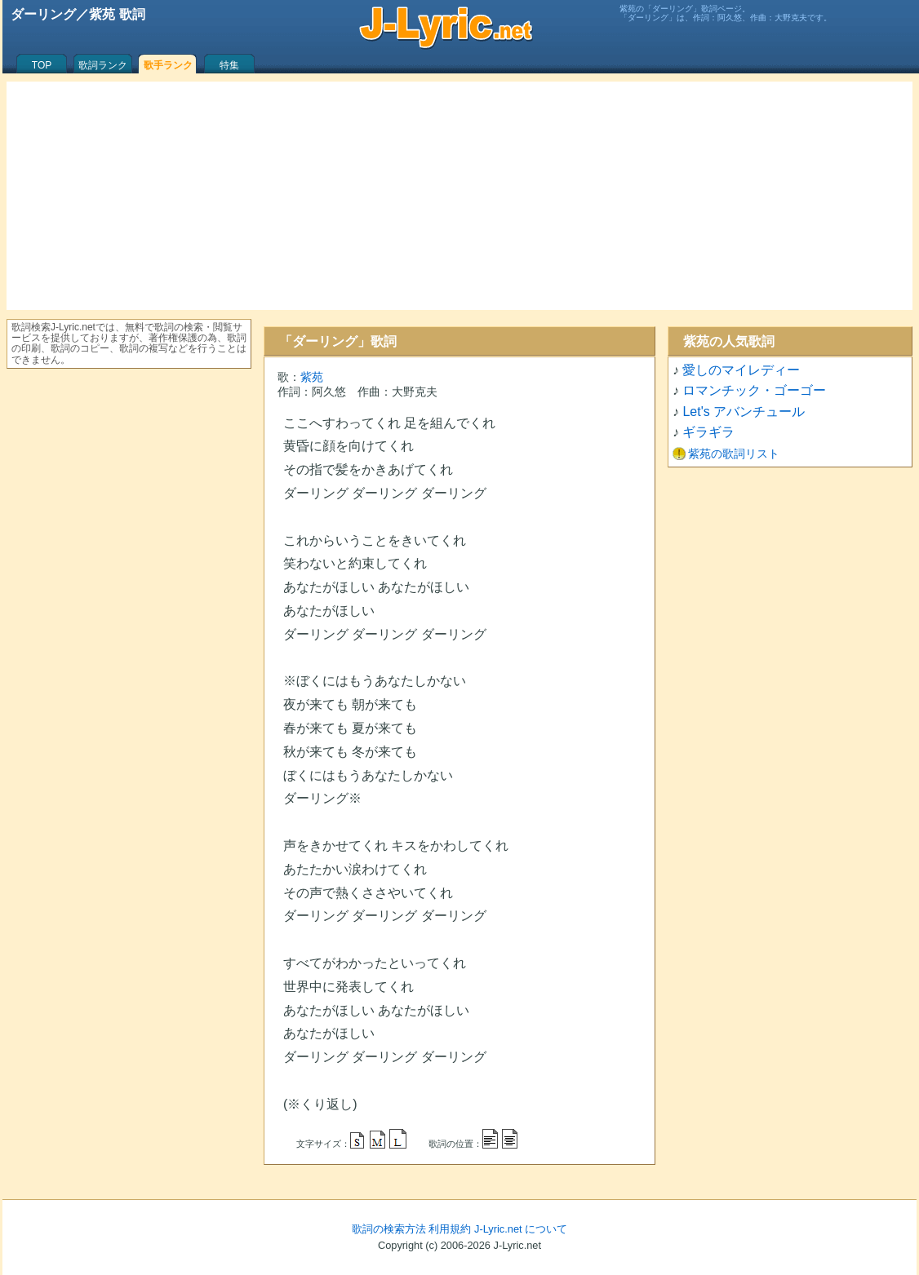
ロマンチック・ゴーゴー (754, 390)
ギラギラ (708, 432)
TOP (41, 65)
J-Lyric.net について (520, 1229)
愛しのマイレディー (741, 370)
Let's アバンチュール (743, 411)
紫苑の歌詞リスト (733, 453)
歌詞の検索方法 (389, 1229)
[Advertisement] (459, 196)
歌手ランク (168, 65)
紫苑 (311, 376)
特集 (229, 65)
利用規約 (449, 1229)
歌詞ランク (102, 65)
